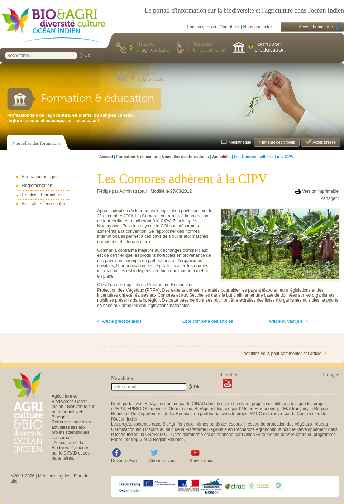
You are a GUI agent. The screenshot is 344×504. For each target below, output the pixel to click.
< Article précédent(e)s (119, 321)
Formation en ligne (40, 176)
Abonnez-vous (163, 460)
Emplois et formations (42, 194)
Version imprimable (320, 191)
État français (295, 408)
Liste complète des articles (207, 321)
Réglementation (37, 185)
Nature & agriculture (152, 47)
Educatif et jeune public (44, 203)
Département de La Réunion (165, 413)
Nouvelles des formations (36, 143)
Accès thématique (316, 26)
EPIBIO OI (137, 408)
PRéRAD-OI (157, 434)
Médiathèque (240, 142)
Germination (180, 408)
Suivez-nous (202, 460)
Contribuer (230, 26)
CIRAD (198, 403)
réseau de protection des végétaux (279, 424)
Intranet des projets (278, 142)
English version (201, 26)
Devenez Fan (124, 460)
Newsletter (122, 378)
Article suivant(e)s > (288, 321)
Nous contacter (257, 26)
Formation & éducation (270, 47)
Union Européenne (260, 408)
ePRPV (118, 408)
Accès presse (324, 142)
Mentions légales (54, 476)
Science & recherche (209, 47)
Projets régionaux (151, 76)
